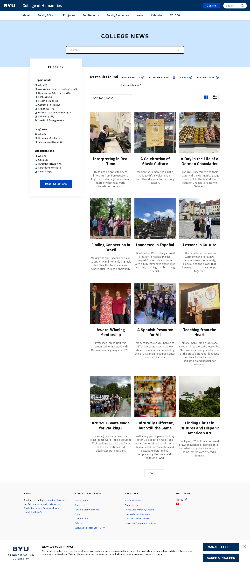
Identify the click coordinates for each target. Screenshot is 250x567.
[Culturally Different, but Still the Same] (155, 396)
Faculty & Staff (46, 15)
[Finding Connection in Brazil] (110, 218)
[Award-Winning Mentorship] (110, 303)
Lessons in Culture (199, 244)
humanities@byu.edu (56, 502)
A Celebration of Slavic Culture (155, 161)
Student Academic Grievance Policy (42, 509)
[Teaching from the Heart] (199, 303)
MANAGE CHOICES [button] (221, 547)
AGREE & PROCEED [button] (221, 557)
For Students (91, 15)
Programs (69, 15)
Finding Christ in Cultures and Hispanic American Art (199, 430)
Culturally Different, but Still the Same (155, 425)
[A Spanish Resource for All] (155, 303)
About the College (33, 513)
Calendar (156, 15)
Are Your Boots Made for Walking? (110, 425)
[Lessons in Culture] (199, 218)
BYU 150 (175, 15)
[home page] (9, 5)
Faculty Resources (117, 15)
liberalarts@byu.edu (51, 506)
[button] (244, 546)
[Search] (235, 5)
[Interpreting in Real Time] (110, 132)
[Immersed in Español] (155, 218)
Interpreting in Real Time (110, 161)
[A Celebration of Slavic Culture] (155, 132)
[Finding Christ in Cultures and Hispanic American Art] (199, 396)
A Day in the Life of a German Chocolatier (199, 161)
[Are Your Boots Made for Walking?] (110, 396)
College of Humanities (42, 5)
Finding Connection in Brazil (110, 247)
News (140, 15)
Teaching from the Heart (199, 332)
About (26, 15)
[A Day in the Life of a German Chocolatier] (199, 132)
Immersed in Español (155, 244)
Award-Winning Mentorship (110, 332)
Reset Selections (56, 183)
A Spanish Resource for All (155, 332)
